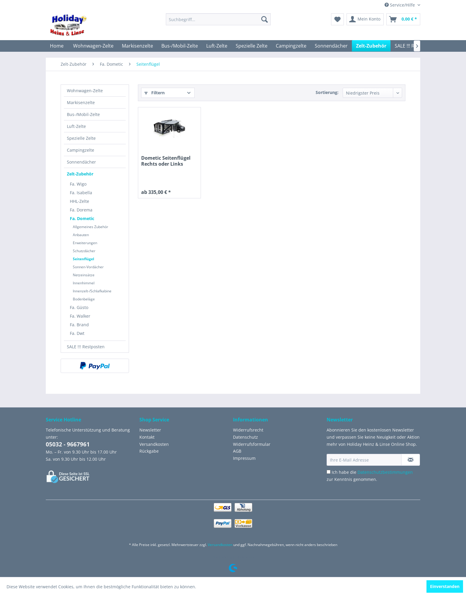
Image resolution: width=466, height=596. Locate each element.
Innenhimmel (84, 283)
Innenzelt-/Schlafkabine (92, 291)
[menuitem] (218, 19)
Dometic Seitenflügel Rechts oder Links (166, 161)
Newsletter (150, 430)
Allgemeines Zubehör (90, 226)
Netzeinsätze (84, 274)
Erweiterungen (85, 242)
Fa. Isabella (81, 192)
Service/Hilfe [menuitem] (400, 5)
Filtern (154, 92)
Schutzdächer (84, 250)
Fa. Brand (79, 324)
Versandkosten (154, 444)
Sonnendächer (81, 162)
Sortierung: (327, 92)
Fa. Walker (80, 316)
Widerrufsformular (251, 444)
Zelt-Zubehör (80, 174)
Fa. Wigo (78, 184)
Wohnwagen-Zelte (85, 90)
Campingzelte (80, 150)
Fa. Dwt (77, 333)
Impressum (244, 458)
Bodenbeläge (84, 299)
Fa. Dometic (82, 218)
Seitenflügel (83, 258)
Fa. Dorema (81, 210)
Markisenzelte (81, 102)
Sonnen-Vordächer (88, 266)
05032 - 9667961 (68, 444)
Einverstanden (444, 586)
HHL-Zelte (79, 201)
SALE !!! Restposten (86, 346)
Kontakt (147, 437)
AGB (237, 451)
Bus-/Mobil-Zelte (83, 114)
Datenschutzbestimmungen (385, 472)
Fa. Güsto (79, 307)
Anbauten (81, 234)
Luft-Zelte (76, 126)
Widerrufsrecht (248, 430)
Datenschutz (245, 437)
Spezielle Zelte (81, 138)
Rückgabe (149, 451)
